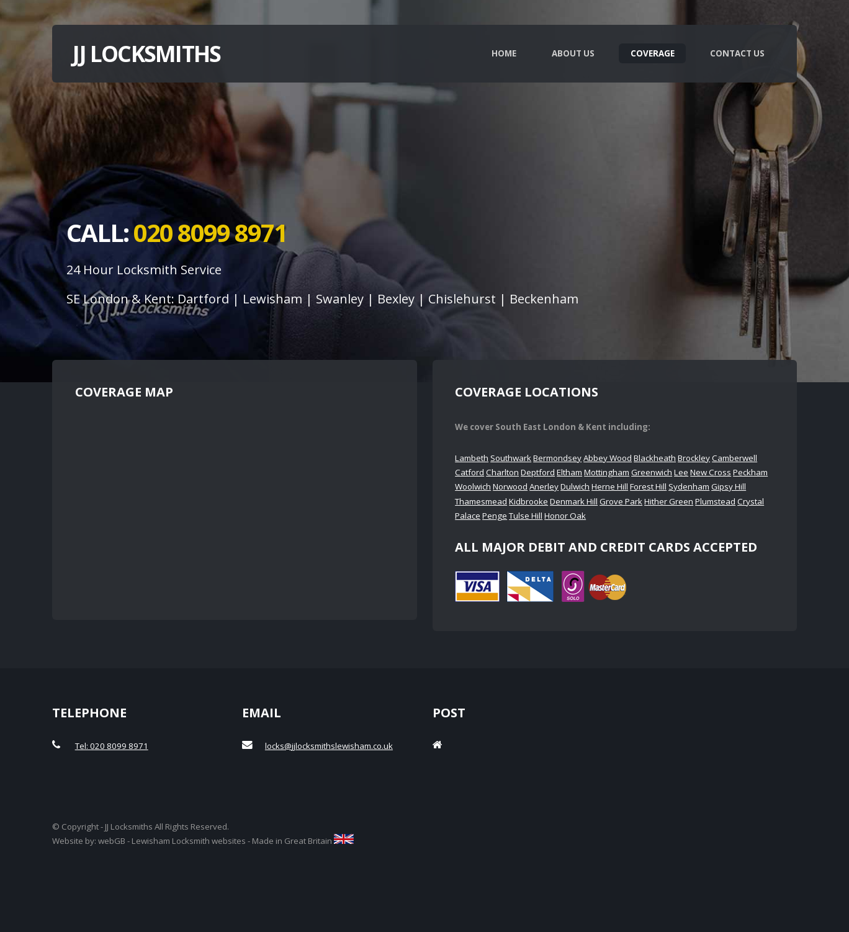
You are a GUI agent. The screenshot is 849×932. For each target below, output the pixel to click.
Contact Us (737, 53)
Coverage (653, 53)
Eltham (569, 472)
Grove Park (621, 501)
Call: (176, 232)
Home (504, 53)
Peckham (750, 472)
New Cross (710, 472)
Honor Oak (565, 515)
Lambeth (471, 458)
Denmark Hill (574, 501)
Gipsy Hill (728, 486)
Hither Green (668, 501)
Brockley (694, 458)
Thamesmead (481, 501)
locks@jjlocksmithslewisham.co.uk (329, 745)
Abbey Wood (607, 458)
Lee (681, 472)
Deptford (538, 472)
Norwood (510, 486)
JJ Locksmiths (146, 53)
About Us (573, 53)
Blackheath (655, 458)
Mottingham (606, 472)
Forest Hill (648, 486)
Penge (494, 515)
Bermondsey (557, 458)
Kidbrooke (528, 501)
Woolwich (473, 486)
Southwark (510, 458)
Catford (469, 472)
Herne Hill (609, 486)
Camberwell (734, 458)
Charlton (502, 472)
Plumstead (715, 501)
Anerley (544, 486)
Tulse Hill (525, 515)
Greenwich (651, 472)
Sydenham (688, 486)
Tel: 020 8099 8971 (111, 745)
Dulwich (575, 486)
